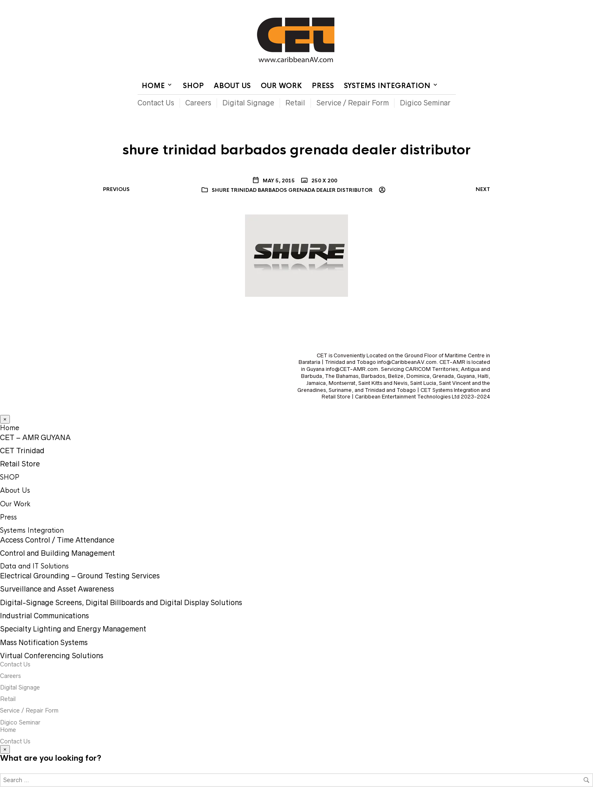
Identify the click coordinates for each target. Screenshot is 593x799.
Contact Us (386, 6)
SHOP (193, 86)
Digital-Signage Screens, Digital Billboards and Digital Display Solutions (121, 603)
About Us (232, 86)
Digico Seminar (425, 103)
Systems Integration (387, 86)
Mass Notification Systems (44, 642)
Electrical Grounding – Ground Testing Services (80, 576)
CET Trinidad (22, 451)
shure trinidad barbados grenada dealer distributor (292, 190)
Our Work (281, 86)
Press (323, 86)
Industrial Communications (44, 616)
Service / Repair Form (352, 103)
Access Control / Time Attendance (57, 540)
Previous (116, 189)
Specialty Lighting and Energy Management (73, 629)
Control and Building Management (57, 553)
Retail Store (20, 464)
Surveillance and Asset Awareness (57, 589)
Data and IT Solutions (34, 566)
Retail (295, 103)
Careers (198, 103)
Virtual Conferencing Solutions (51, 656)
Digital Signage (248, 103)
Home (355, 6)
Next (483, 189)
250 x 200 (323, 180)
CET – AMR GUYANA (35, 437)
